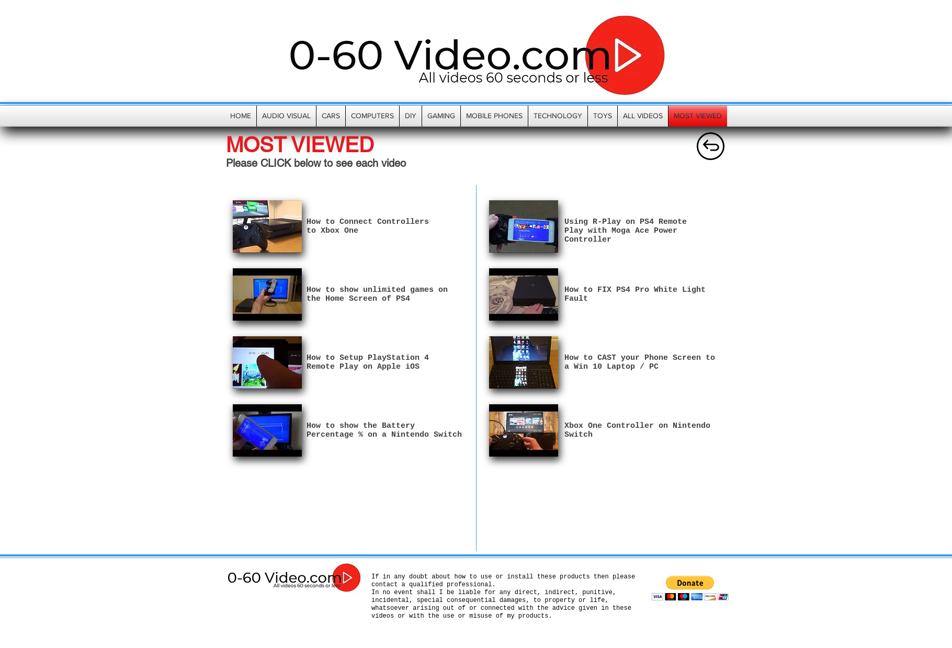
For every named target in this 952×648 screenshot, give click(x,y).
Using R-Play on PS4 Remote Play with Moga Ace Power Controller (625, 231)
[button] (690, 588)
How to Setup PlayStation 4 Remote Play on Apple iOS (368, 362)
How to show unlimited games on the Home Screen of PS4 (377, 294)
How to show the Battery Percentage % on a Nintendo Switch (384, 430)
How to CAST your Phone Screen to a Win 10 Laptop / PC (639, 362)
